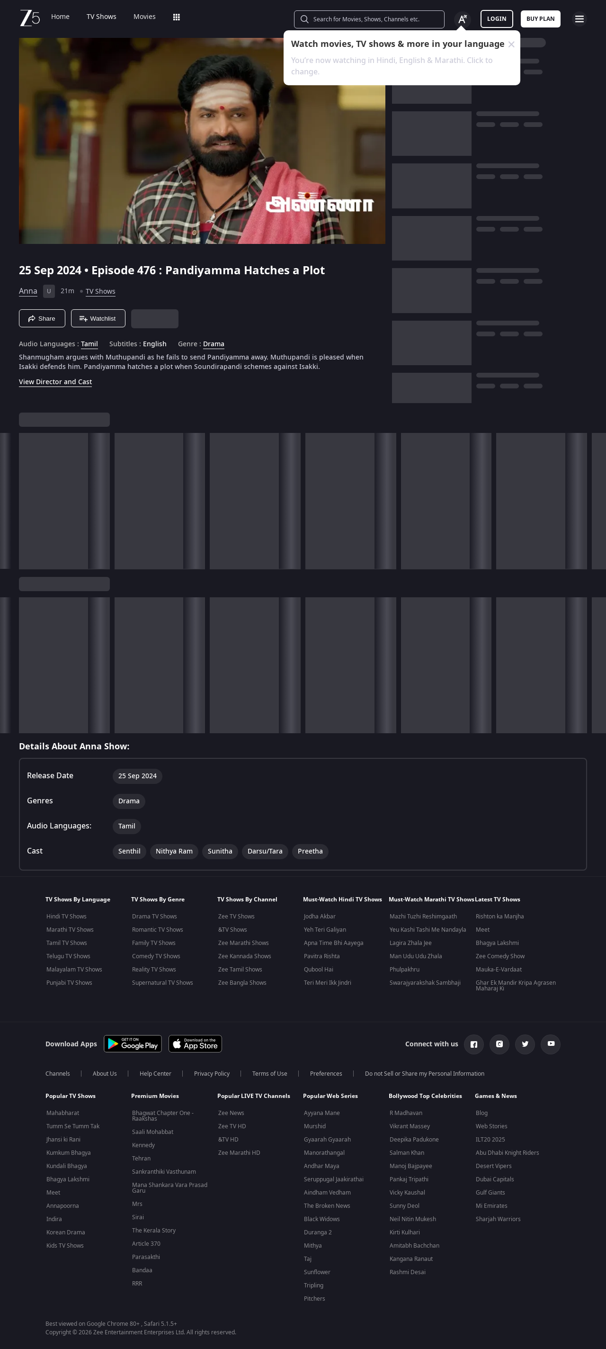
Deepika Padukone (414, 1139)
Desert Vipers (494, 1166)
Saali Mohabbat (152, 1132)
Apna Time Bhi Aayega (334, 943)
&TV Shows (232, 930)
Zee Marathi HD (239, 1153)
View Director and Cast (55, 382)
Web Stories (492, 1126)
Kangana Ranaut (411, 1259)
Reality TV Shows (154, 969)
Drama (213, 344)
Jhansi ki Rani (63, 1139)
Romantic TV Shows (157, 930)
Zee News (231, 1113)
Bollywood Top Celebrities (425, 1096)
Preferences (326, 1074)
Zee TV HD (232, 1126)
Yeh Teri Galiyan (325, 930)
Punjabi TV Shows (69, 983)
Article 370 (146, 1244)
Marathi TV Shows (70, 930)
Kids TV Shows (65, 1245)
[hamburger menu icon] (579, 19)
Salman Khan (407, 1153)
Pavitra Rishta (322, 956)
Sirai (138, 1217)
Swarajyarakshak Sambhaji (425, 983)
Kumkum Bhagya (68, 1153)
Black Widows (322, 1219)
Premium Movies (155, 1096)
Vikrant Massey (410, 1126)
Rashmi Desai (408, 1272)
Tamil (89, 344)
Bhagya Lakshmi (497, 943)
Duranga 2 (318, 1232)
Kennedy (143, 1145)
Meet (483, 930)
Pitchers (314, 1299)
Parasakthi (146, 1257)
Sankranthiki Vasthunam (164, 1172)
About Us (105, 1074)
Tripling (313, 1285)
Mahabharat (62, 1113)
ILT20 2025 (490, 1139)
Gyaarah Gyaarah (327, 1139)
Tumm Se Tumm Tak (72, 1126)
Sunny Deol (404, 1206)
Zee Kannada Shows (244, 956)
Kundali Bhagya (66, 1166)
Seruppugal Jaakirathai (334, 1179)
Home (60, 17)
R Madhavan (406, 1113)
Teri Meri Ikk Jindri (327, 983)
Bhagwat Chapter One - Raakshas (163, 1116)
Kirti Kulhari (405, 1232)
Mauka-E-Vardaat (499, 969)
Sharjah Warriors (498, 1219)
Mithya (313, 1245)
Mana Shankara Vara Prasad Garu (169, 1188)
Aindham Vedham (327, 1192)
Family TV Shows (154, 943)
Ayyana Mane (322, 1113)
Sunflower (317, 1272)
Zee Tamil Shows (240, 969)
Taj (308, 1259)
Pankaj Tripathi (409, 1179)
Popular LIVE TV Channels (253, 1096)
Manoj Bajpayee (411, 1166)
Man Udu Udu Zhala (416, 956)
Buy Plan (540, 19)
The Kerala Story (154, 1230)
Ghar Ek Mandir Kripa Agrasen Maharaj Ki (516, 986)
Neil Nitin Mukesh (413, 1219)
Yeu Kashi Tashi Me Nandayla (428, 930)
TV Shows (101, 17)
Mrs (137, 1204)
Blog (482, 1113)
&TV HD (228, 1139)
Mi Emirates (492, 1206)
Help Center (155, 1074)
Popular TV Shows (70, 1096)
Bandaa (142, 1270)
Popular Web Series (330, 1096)
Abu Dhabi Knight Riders (507, 1153)
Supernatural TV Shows (162, 983)
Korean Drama (65, 1232)
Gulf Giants (490, 1192)
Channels (57, 1074)
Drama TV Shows (154, 916)
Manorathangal (324, 1153)
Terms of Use (269, 1074)
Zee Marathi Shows (243, 943)
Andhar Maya (321, 1166)
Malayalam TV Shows (74, 969)
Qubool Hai (318, 969)
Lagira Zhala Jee (411, 943)
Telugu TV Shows (68, 956)
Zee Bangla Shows (242, 983)
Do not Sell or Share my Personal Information (424, 1074)
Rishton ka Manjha (500, 916)
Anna (28, 291)
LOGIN (497, 19)
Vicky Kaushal (407, 1192)
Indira (54, 1219)
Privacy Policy (212, 1074)
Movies (145, 17)
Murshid (315, 1126)
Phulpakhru (404, 969)
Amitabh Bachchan (414, 1245)
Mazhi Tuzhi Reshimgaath (423, 916)
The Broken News (327, 1206)
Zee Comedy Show (500, 956)
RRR (137, 1283)
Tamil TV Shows (66, 943)
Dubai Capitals (495, 1179)
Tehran (141, 1158)
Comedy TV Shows (156, 956)
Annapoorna (62, 1206)
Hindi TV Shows (66, 916)
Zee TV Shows (236, 916)
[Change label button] (462, 19)
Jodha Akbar (320, 916)
